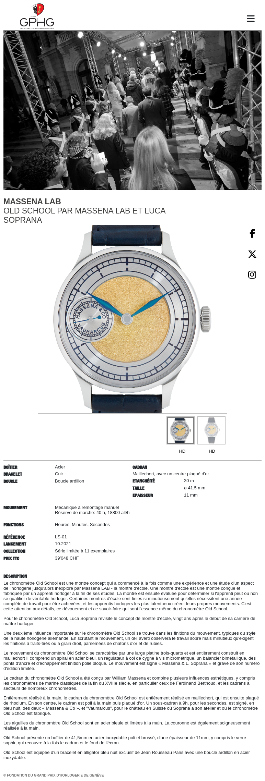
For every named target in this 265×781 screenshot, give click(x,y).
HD (182, 451)
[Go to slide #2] (211, 430)
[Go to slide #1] (180, 430)
